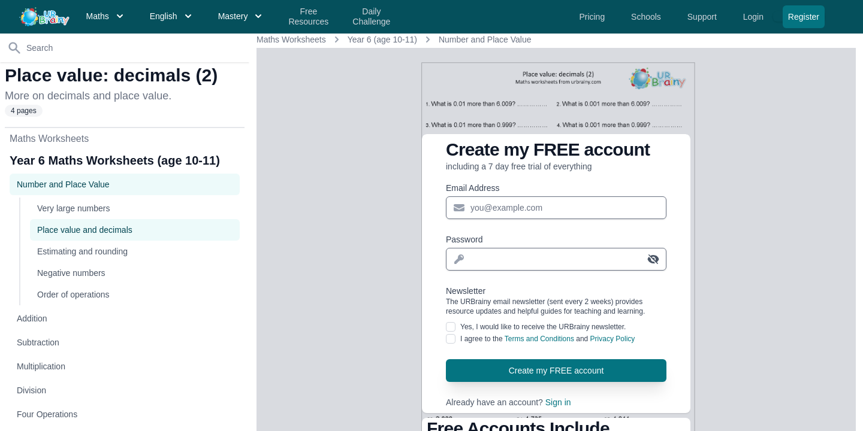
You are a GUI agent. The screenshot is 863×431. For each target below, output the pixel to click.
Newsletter (556, 301)
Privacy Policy (612, 339)
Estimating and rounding (82, 251)
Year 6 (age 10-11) (382, 39)
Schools (647, 17)
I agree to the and (547, 339)
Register (803, 17)
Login (754, 17)
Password (464, 239)
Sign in (558, 402)
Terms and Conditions (539, 339)
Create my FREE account (556, 370)
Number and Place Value (485, 39)
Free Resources (308, 17)
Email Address (472, 188)
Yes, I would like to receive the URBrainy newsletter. (543, 327)
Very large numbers (73, 208)
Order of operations (73, 294)
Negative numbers (71, 273)
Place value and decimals (84, 230)
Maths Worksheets (291, 39)
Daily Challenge (371, 17)
